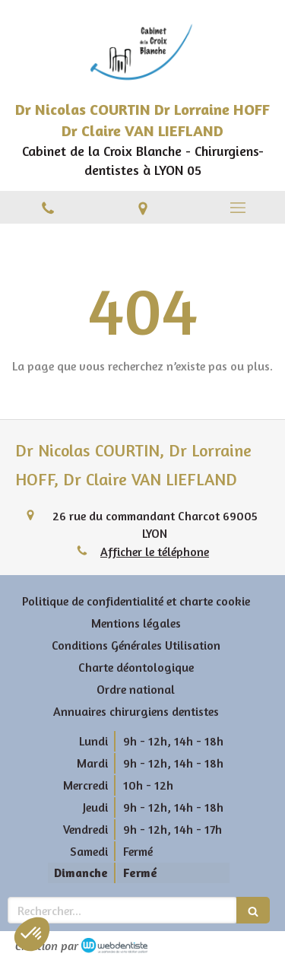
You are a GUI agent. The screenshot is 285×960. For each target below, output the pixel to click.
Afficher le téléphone (154, 551)
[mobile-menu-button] (237, 207)
